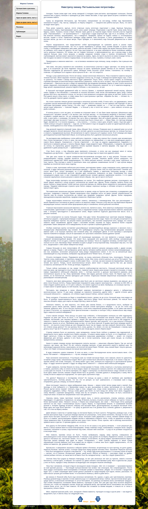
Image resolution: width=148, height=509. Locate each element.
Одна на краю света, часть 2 (26, 22)
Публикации (20, 31)
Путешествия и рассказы (25, 8)
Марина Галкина (22, 13)
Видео (18, 36)
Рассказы (19, 27)
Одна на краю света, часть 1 (26, 18)
